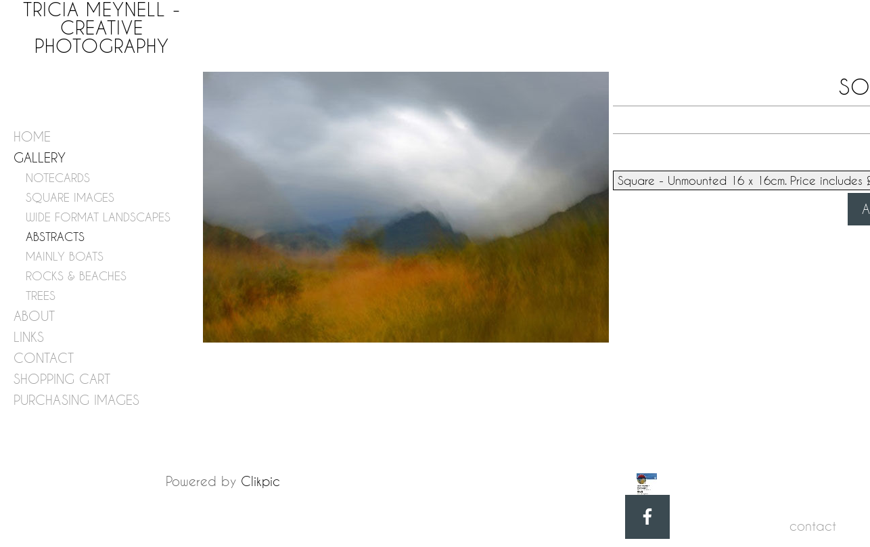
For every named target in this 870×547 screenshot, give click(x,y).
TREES (40, 295)
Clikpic (260, 481)
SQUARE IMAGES (70, 197)
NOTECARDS (58, 178)
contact (44, 358)
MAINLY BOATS (65, 256)
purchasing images (76, 400)
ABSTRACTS (55, 236)
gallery (40, 157)
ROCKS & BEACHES (76, 276)
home (32, 136)
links (29, 337)
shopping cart (62, 379)
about (34, 316)
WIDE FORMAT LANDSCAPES (98, 217)
